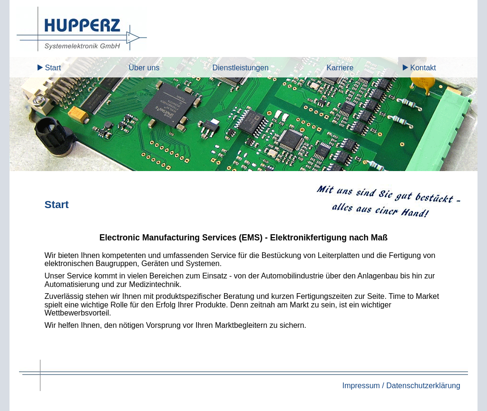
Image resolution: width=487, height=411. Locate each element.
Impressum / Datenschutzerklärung (401, 386)
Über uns (143, 68)
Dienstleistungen (240, 68)
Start (53, 68)
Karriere (339, 68)
